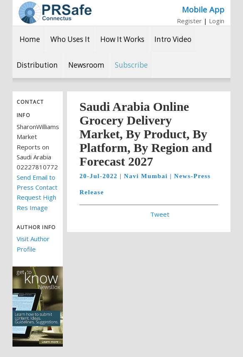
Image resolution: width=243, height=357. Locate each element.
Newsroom (86, 65)
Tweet (159, 214)
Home (30, 39)
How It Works (122, 39)
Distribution (37, 65)
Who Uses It (70, 39)
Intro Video (172, 39)
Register (189, 21)
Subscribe (131, 65)
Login (216, 21)
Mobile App (203, 9)
